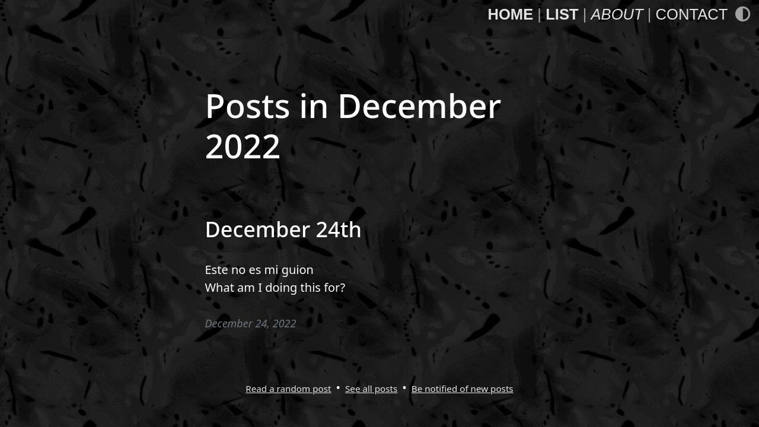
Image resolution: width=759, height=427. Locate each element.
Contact (692, 14)
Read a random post (288, 388)
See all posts (371, 388)
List (562, 14)
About (617, 14)
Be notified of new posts (463, 388)
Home (510, 14)
